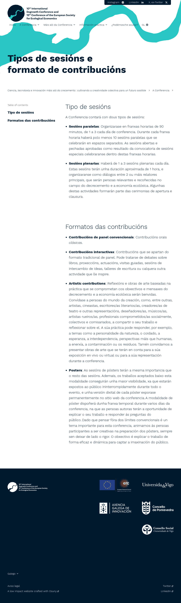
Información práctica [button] (91, 24)
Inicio (12, 24)
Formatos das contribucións (31, 120)
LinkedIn (166, 591)
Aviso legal (14, 585)
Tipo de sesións (21, 112)
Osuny (53, 591)
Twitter (167, 585)
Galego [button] (11, 573)
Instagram (113, 2)
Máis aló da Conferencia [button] (58, 24)
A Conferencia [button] (27, 24)
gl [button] (143, 24)
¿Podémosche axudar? (124, 24)
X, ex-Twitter (156, 2)
